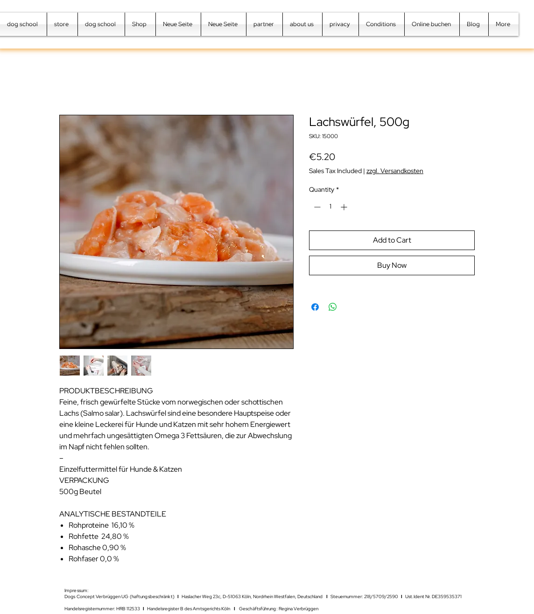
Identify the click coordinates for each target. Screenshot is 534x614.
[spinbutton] (330, 207)
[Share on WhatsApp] (332, 307)
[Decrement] (316, 207)
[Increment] (345, 207)
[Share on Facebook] (315, 307)
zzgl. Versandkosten (394, 171)
